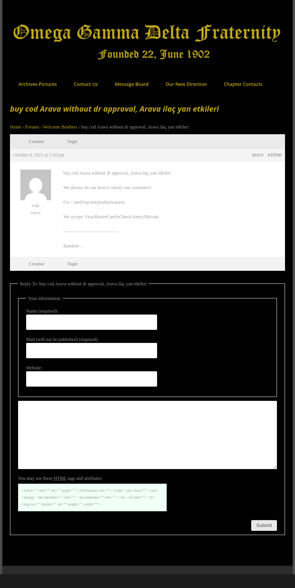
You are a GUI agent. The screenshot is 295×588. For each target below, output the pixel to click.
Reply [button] (258, 155)
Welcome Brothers (60, 127)
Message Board (132, 84)
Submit (264, 539)
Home (15, 127)
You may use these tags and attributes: (60, 492)
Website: (34, 368)
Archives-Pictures (37, 84)
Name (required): (42, 311)
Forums (32, 127)
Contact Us (86, 84)
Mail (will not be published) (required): (62, 339)
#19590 (275, 155)
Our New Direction (186, 84)
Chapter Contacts (243, 84)
